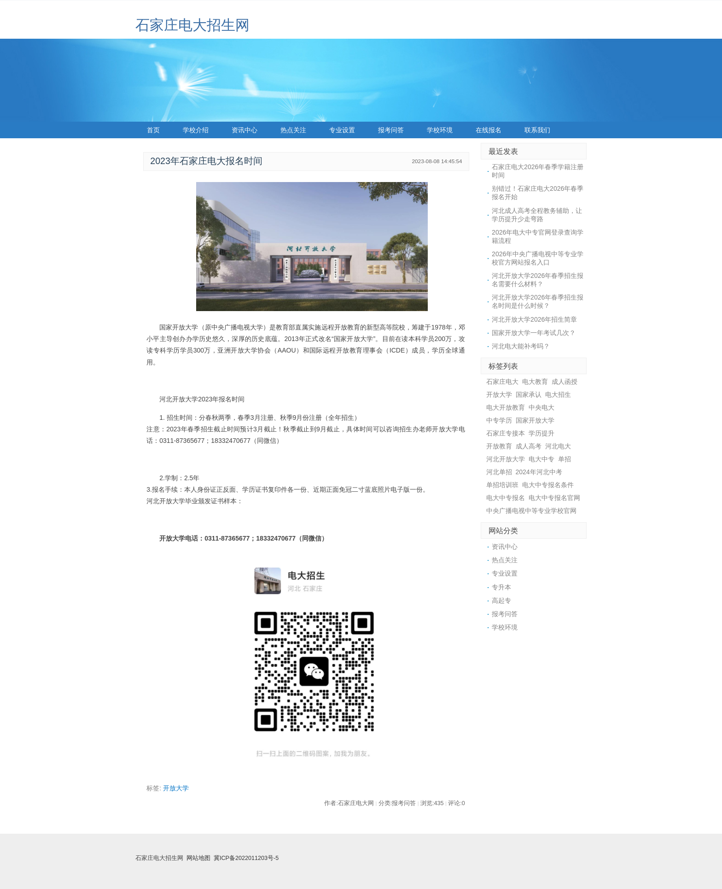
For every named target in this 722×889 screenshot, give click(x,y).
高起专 (501, 600)
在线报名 (488, 130)
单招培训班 (502, 485)
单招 (564, 459)
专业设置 (342, 130)
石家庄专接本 (505, 433)
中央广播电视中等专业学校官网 (531, 510)
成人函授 (564, 381)
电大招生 (558, 394)
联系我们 (537, 130)
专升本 (501, 587)
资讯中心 (244, 130)
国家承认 (529, 394)
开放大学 (176, 788)
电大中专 (541, 459)
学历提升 (541, 433)
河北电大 (558, 446)
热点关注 (293, 130)
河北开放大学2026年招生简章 (534, 319)
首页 (153, 130)
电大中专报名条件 (548, 485)
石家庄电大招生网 (192, 25)
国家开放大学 (535, 420)
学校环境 (440, 130)
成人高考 (529, 446)
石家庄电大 (502, 381)
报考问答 (391, 130)
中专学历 (499, 420)
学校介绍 (196, 130)
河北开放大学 (505, 459)
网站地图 (198, 858)
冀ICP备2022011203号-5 (246, 858)
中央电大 (541, 407)
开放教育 (499, 446)
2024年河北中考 (539, 472)
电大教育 (535, 381)
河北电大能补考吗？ (521, 346)
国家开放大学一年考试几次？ (534, 332)
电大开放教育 (505, 407)
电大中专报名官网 (554, 497)
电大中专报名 (505, 497)
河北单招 (499, 472)
